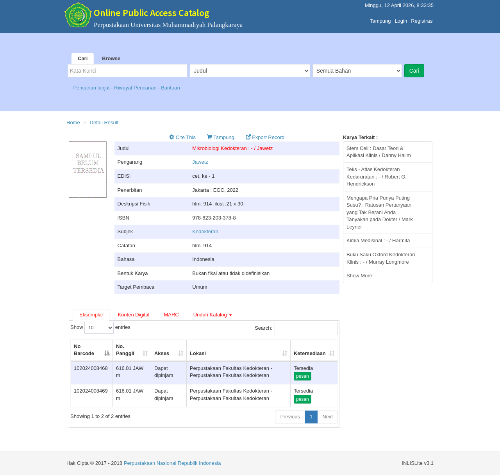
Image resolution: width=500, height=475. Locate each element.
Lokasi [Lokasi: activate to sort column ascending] (198, 353)
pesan (302, 376)
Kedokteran (205, 231)
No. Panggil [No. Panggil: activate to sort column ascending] (125, 350)
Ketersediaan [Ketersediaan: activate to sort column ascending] (310, 353)
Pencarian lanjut (92, 88)
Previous (290, 417)
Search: (296, 328)
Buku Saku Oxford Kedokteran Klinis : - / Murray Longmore (380, 258)
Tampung (380, 19)
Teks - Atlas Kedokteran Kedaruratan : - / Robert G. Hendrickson (376, 176)
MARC (171, 315)
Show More (359, 276)
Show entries (100, 328)
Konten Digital (133, 315)
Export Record (265, 137)
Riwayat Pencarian (136, 88)
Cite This (182, 137)
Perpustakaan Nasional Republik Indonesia (172, 463)
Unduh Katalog (212, 315)
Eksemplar (91, 315)
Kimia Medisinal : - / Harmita (378, 240)
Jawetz (200, 162)
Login (401, 19)
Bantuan (170, 88)
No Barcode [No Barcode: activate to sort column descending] (84, 350)
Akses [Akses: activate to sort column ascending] (161, 353)
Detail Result (104, 122)
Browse (111, 58)
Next (327, 417)
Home (73, 122)
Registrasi (422, 19)
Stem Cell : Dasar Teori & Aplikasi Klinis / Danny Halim (378, 152)
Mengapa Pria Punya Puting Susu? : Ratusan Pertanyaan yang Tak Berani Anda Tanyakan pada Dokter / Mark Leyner (379, 212)
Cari (83, 58)
